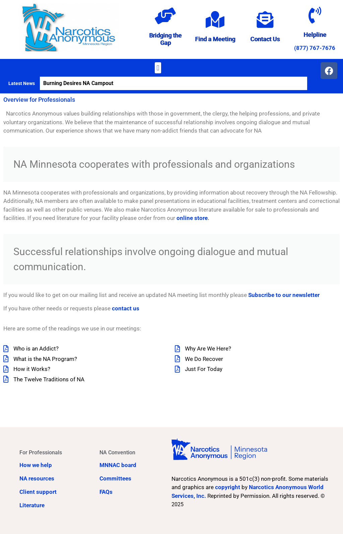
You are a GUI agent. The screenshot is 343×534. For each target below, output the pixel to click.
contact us (125, 308)
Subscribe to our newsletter (284, 295)
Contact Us (265, 39)
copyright (227, 487)
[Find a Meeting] (215, 19)
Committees (115, 478)
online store (192, 218)
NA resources (36, 478)
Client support (38, 491)
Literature (32, 505)
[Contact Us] (265, 19)
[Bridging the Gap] (165, 15)
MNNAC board (117, 465)
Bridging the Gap (165, 39)
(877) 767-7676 (314, 48)
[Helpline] (314, 15)
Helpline (314, 34)
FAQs (106, 491)
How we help (35, 465)
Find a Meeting (215, 39)
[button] (158, 67)
